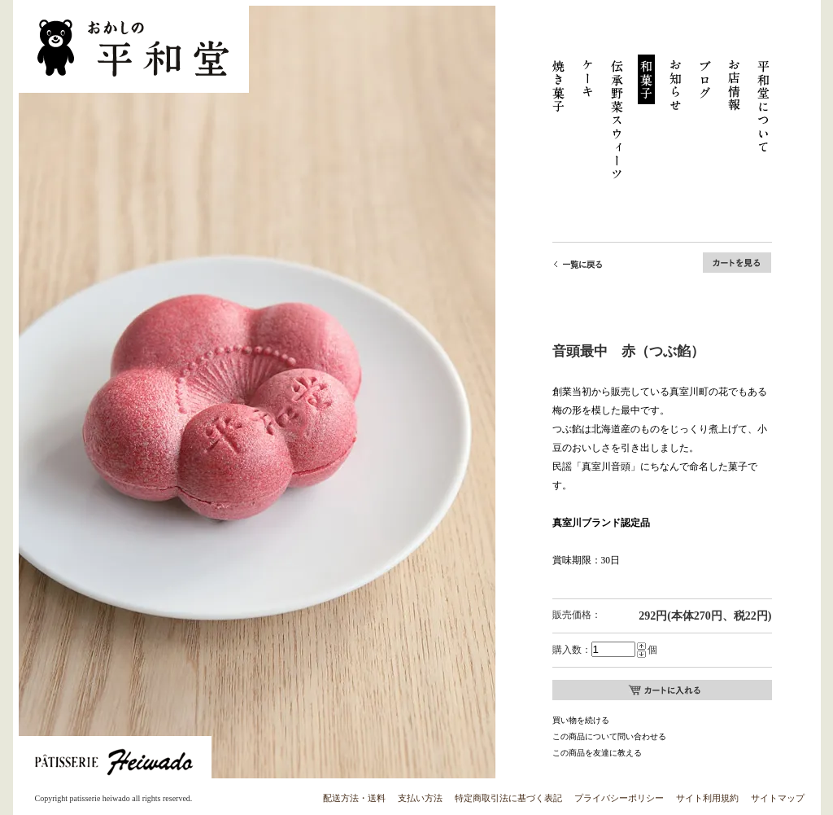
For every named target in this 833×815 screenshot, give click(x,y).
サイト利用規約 (707, 798)
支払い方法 (420, 798)
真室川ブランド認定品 (601, 523)
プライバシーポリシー (619, 798)
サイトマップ (778, 798)
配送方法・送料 (354, 798)
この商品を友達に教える (597, 752)
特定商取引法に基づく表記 (508, 798)
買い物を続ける (580, 720)
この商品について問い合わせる (609, 736)
